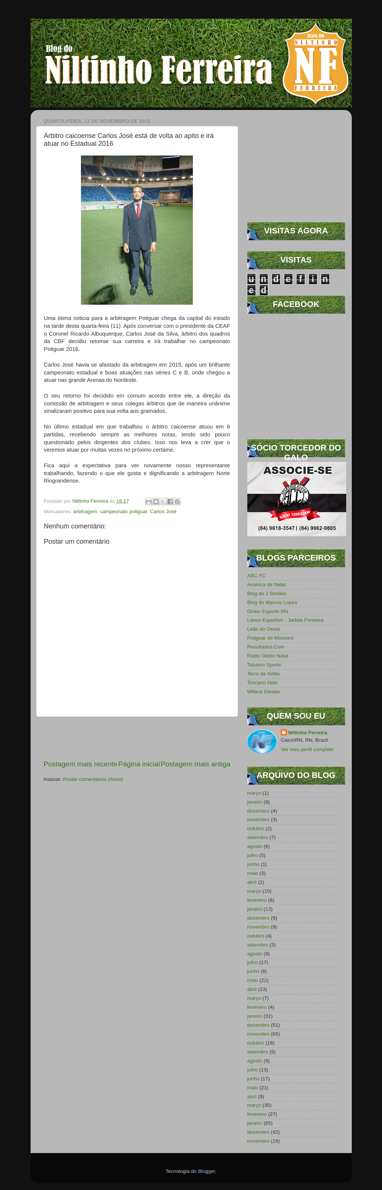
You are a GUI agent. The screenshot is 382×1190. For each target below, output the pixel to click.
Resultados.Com (266, 647)
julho (252, 855)
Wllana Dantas (263, 691)
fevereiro (257, 900)
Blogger (206, 1171)
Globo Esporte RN (267, 611)
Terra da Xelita (263, 673)
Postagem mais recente (81, 764)
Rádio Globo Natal (267, 656)
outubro (255, 828)
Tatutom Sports (264, 665)
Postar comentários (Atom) (93, 779)
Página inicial (139, 764)
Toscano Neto (262, 682)
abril (252, 882)
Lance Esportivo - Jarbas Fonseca (285, 620)
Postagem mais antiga (196, 764)
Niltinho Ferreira (307, 732)
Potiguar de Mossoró (270, 638)
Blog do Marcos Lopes (272, 602)
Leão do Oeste (264, 629)
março (254, 793)
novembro (258, 819)
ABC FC (256, 575)
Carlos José (163, 511)
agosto (255, 846)
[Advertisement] (137, 738)
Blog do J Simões (266, 593)
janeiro (255, 802)
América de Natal (266, 584)
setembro (257, 837)
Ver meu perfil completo (307, 749)
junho (253, 864)
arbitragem (85, 511)
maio (252, 873)
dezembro (258, 811)
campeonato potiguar (123, 511)
